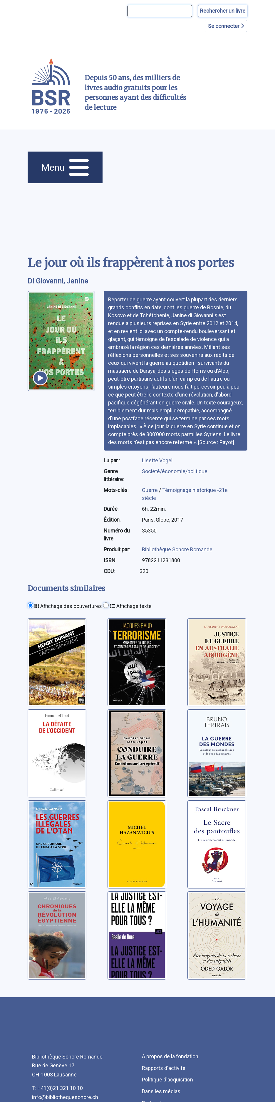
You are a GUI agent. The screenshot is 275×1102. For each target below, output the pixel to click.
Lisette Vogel (157, 460)
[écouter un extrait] (40, 378)
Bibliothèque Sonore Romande (177, 549)
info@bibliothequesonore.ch (65, 1097)
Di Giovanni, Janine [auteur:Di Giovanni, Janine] (58, 281)
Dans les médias (161, 1091)
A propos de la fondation (170, 1056)
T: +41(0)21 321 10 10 (57, 1088)
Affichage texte (131, 606)
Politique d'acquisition (167, 1079)
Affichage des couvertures (68, 606)
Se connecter (226, 26)
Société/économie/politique (174, 471)
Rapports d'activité (163, 1068)
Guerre (150, 490)
